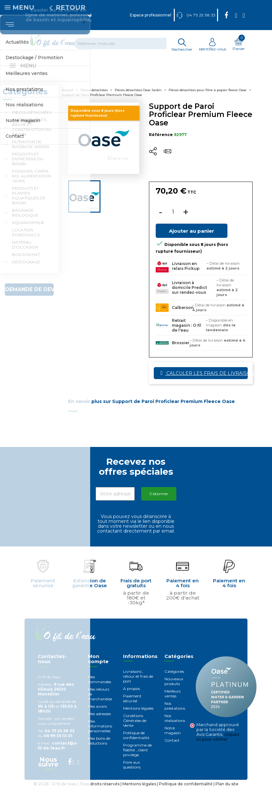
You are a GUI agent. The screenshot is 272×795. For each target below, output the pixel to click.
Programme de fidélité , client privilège (137, 757)
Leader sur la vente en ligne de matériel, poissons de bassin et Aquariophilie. (58, 15)
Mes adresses (99, 720)
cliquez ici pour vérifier (217, 744)
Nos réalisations (174, 725)
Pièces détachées (31, 119)
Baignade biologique (25, 220)
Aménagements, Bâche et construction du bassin (31, 134)
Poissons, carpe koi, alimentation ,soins (31, 183)
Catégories (174, 678)
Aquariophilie (28, 229)
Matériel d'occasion (25, 252)
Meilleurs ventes (172, 700)
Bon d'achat (26, 261)
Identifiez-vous (212, 46)
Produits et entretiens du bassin (27, 166)
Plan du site (226, 791)
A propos (131, 695)
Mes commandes (99, 686)
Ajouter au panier (191, 238)
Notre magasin (172, 737)
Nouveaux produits (173, 688)
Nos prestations (174, 713)
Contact (172, 747)
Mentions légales (138, 715)
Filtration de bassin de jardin (30, 151)
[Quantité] (173, 219)
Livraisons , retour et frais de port (138, 683)
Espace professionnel (150, 15)
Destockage (26, 269)
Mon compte (98, 666)
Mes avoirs (97, 713)
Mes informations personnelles (100, 733)
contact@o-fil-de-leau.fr (58, 753)
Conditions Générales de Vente (134, 727)
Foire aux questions (132, 772)
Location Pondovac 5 (25, 239)
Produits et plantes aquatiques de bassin (29, 202)
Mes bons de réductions (99, 748)
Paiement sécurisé (132, 705)
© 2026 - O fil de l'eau (56, 791)
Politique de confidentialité (136, 742)
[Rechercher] (124, 43)
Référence (161, 141)
